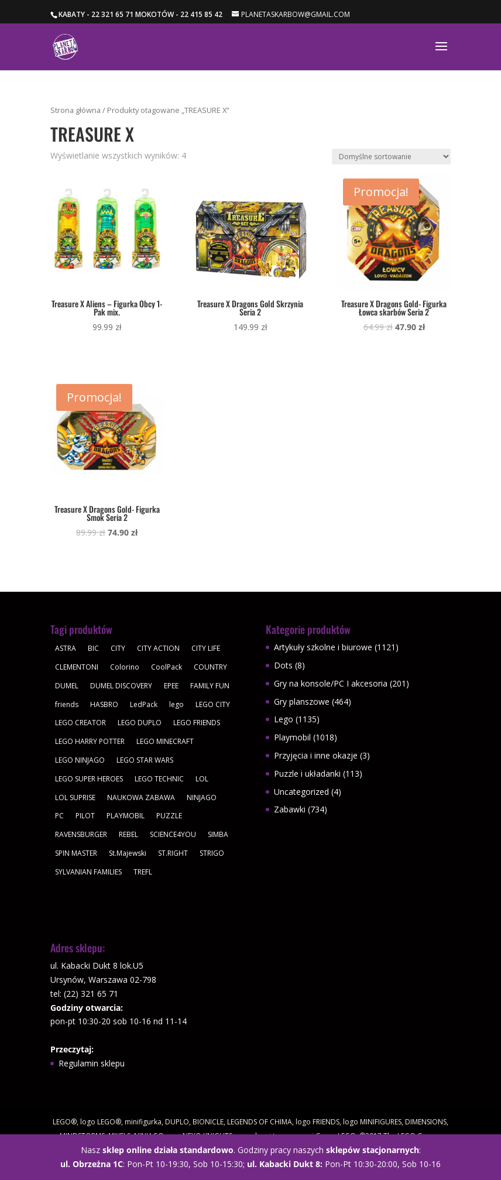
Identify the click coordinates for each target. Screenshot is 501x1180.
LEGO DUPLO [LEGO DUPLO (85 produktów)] (140, 723)
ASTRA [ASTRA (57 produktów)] (65, 648)
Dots (283, 665)
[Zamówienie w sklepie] (391, 156)
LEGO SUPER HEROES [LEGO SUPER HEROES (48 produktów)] (89, 779)
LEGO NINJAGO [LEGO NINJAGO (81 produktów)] (80, 760)
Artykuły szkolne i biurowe (323, 647)
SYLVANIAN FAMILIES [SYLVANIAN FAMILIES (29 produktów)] (88, 872)
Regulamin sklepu (92, 1063)
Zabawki (290, 809)
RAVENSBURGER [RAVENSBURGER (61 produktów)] (81, 834)
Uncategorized (301, 791)
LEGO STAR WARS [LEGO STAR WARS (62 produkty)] (144, 760)
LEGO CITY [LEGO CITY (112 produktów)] (212, 704)
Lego (283, 719)
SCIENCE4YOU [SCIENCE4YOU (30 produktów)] (173, 834)
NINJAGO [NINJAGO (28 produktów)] (202, 797)
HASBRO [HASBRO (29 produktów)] (104, 704)
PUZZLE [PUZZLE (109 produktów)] (169, 816)
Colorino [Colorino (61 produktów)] (124, 667)
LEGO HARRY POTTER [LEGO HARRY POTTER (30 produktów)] (90, 741)
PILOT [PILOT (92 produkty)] (85, 816)
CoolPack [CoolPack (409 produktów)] (166, 667)
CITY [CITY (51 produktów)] (118, 648)
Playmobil (292, 737)
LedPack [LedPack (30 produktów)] (143, 704)
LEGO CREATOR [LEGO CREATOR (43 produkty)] (80, 723)
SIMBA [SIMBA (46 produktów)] (218, 834)
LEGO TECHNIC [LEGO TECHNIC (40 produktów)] (159, 779)
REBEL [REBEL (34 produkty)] (128, 834)
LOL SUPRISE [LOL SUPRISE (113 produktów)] (75, 797)
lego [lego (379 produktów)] (176, 704)
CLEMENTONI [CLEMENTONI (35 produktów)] (76, 667)
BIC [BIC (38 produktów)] (93, 648)
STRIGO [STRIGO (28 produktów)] (212, 853)
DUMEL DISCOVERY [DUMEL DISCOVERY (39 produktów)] (121, 686)
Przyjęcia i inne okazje (316, 755)
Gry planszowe (302, 701)
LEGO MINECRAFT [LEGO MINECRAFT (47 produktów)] (165, 741)
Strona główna (75, 110)
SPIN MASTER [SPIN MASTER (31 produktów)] (76, 853)
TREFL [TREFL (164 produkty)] (142, 872)
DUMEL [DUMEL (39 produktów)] (66, 686)
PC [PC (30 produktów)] (59, 816)
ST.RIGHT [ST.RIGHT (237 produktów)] (173, 853)
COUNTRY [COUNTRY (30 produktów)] (210, 667)
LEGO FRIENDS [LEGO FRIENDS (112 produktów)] (196, 723)
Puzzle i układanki (307, 773)
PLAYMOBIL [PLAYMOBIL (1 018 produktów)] (126, 816)
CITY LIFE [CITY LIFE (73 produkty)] (205, 648)
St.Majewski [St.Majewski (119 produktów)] (127, 853)
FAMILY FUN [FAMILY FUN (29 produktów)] (209, 686)
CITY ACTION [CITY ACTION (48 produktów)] (158, 648)
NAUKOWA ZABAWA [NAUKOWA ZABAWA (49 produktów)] (141, 797)
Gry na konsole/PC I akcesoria (330, 683)
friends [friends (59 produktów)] (66, 704)
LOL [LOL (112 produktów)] (201, 779)
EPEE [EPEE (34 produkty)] (171, 686)
